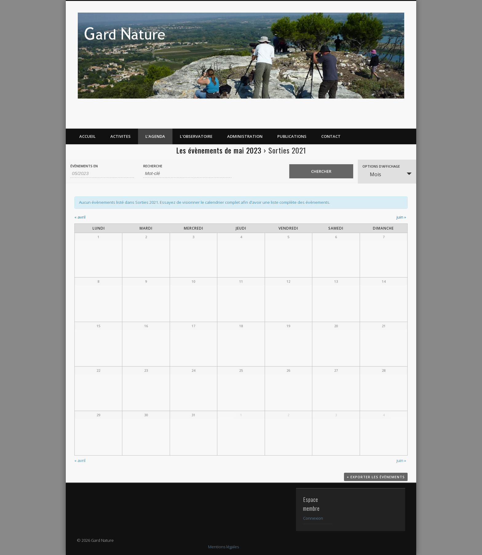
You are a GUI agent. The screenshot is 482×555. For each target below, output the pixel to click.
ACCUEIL (87, 136)
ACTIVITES (120, 136)
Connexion (313, 518)
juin (401, 217)
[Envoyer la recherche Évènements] (321, 171)
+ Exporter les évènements (376, 477)
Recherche (152, 166)
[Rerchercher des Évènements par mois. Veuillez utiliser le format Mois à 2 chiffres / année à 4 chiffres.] (102, 173)
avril (79, 217)
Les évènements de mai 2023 (219, 150)
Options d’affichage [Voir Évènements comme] (381, 166)
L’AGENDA (155, 136)
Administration (245, 136)
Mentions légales (223, 546)
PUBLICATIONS (291, 136)
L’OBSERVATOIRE (196, 136)
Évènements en (84, 166)
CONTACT (331, 136)
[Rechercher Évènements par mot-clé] (187, 173)
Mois (371, 174)
